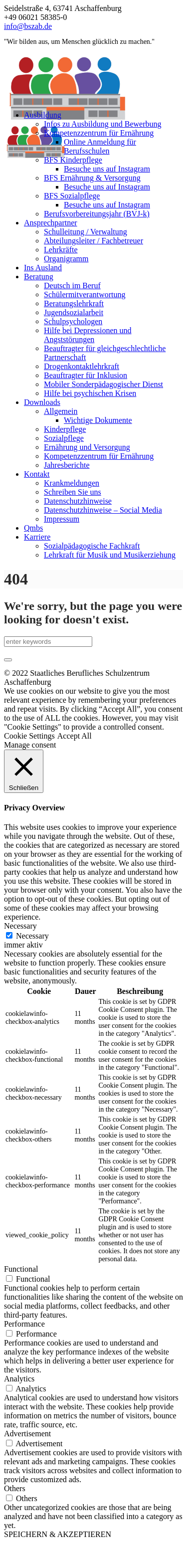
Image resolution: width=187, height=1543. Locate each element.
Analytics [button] (19, 1378)
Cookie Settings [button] (29, 736)
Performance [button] (24, 1324)
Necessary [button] (20, 926)
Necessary (32, 936)
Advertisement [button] (27, 1433)
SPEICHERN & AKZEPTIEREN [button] (57, 1534)
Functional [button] (21, 1269)
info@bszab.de (28, 26)
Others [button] (14, 1488)
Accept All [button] (74, 736)
